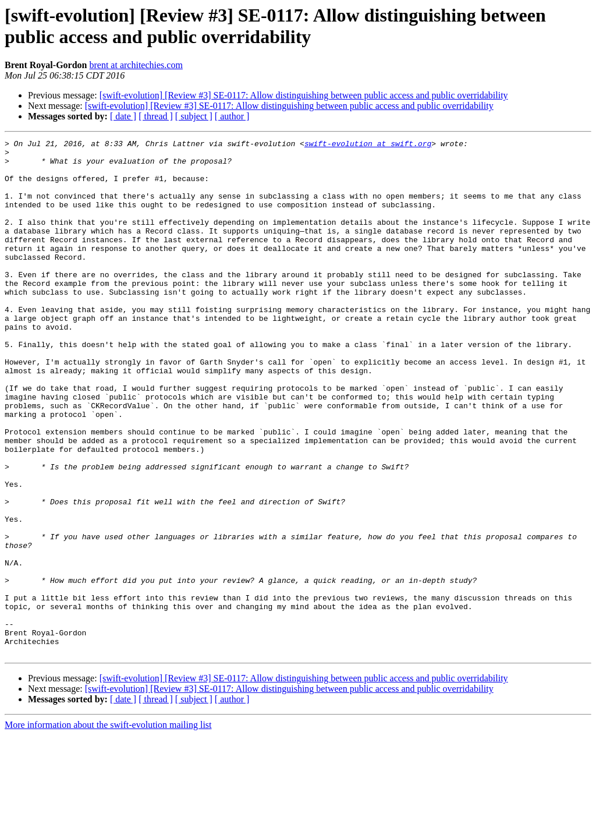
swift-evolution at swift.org (367, 145)
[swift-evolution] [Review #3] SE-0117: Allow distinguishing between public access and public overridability (304, 95)
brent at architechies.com (135, 65)
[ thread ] (156, 116)
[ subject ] (193, 116)
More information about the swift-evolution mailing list (108, 828)
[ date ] (123, 116)
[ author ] (232, 116)
